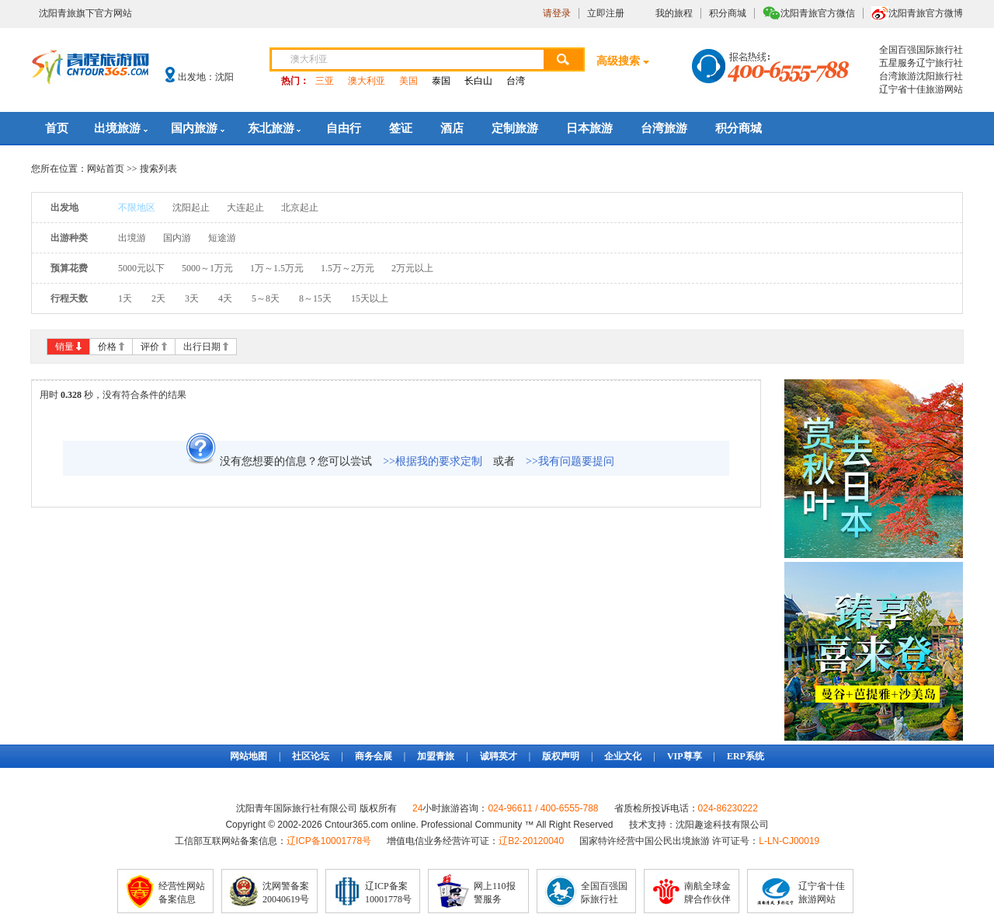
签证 (400, 128)
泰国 (441, 80)
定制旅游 (515, 128)
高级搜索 (618, 61)
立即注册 (605, 13)
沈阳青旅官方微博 (925, 13)
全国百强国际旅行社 (604, 893)
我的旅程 (674, 13)
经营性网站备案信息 (181, 893)
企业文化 (622, 756)
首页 (56, 128)
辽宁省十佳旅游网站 (821, 893)
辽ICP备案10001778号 (388, 893)
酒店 (452, 128)
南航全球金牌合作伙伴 (707, 893)
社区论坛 (310, 756)
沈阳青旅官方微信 (817, 13)
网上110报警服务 (495, 893)
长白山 (478, 80)
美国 (408, 80)
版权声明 (560, 756)
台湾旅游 (664, 128)
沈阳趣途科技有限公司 (722, 824)
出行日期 (202, 346)
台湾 (515, 80)
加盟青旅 (435, 756)
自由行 (343, 128)
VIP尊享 (684, 756)
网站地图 (248, 756)
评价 (150, 346)
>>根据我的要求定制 (432, 461)
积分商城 (727, 13)
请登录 (557, 13)
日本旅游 (589, 128)
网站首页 (105, 168)
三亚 (324, 80)
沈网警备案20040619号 (285, 893)
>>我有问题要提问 (570, 461)
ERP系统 (745, 756)
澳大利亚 (366, 80)
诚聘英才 (498, 756)
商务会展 (373, 756)
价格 (107, 346)
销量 (64, 346)
